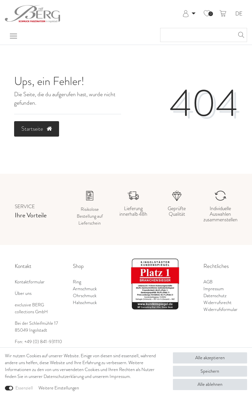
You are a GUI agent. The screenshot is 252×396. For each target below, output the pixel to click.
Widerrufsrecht (217, 302)
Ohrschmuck (84, 296)
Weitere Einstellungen (58, 388)
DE (238, 14)
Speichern (209, 371)
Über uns (23, 293)
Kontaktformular (30, 282)
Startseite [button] (36, 129)
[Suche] (240, 35)
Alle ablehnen (210, 384)
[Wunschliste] (207, 14)
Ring (77, 282)
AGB (208, 282)
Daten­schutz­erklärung (64, 376)
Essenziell (24, 388)
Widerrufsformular (220, 309)
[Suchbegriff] (197, 35)
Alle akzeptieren (210, 358)
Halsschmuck (85, 302)
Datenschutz (214, 296)
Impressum (213, 289)
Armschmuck (85, 289)
